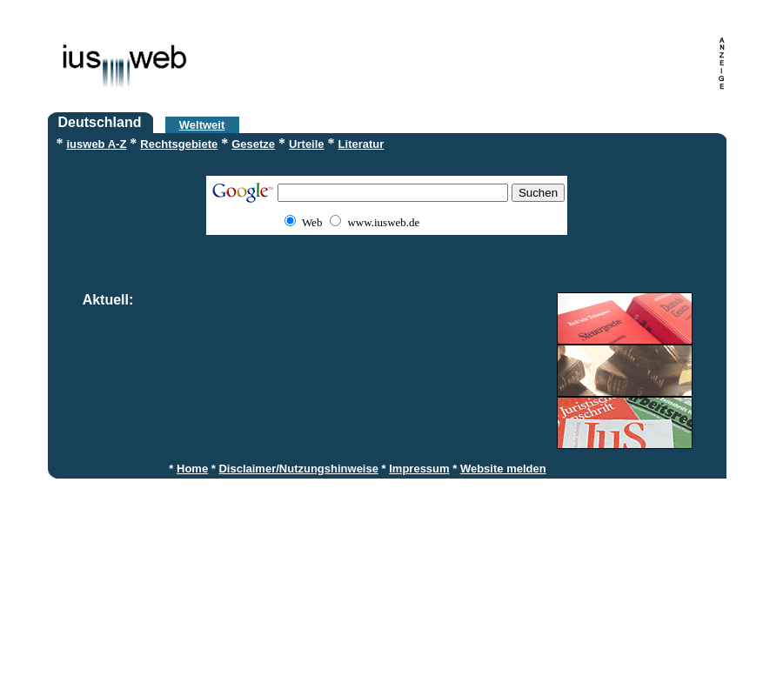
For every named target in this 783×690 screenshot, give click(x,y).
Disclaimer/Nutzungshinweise (298, 468)
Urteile (306, 144)
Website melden (503, 468)
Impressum (419, 468)
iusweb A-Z (97, 144)
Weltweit (202, 124)
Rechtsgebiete (179, 144)
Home (192, 468)
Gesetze (253, 144)
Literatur (361, 144)
